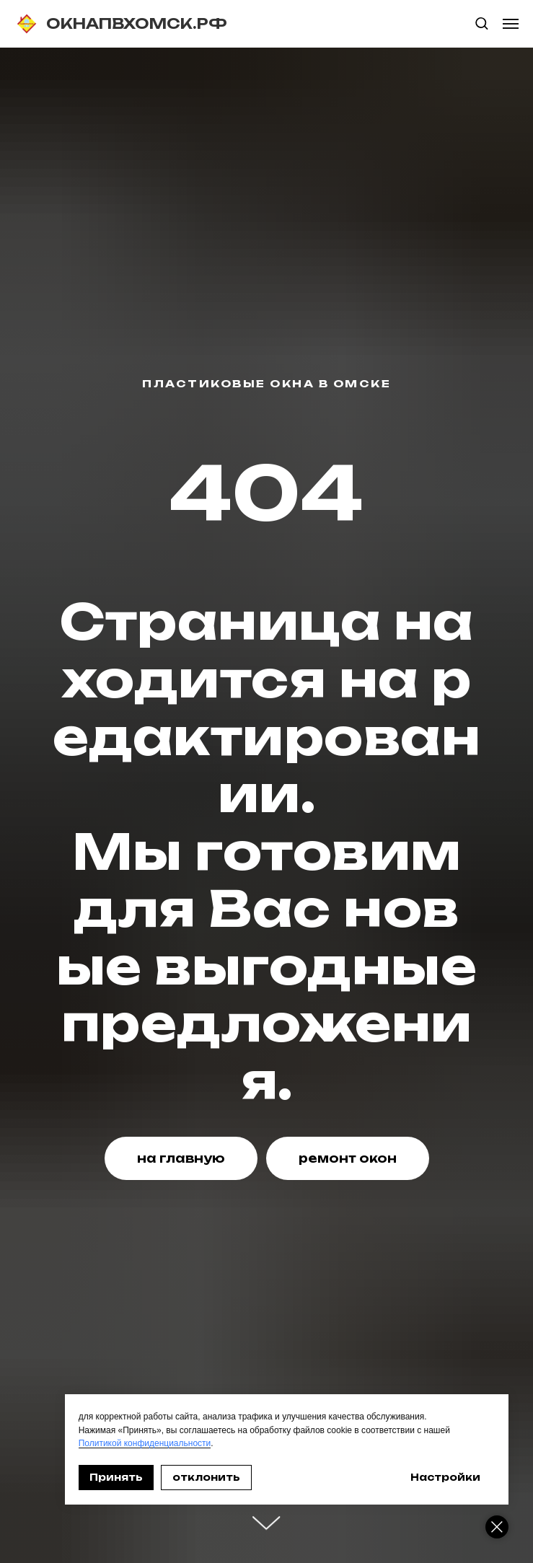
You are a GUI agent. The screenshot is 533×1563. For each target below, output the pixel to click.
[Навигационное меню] (511, 24)
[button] (481, 23)
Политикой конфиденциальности (155, 1443)
